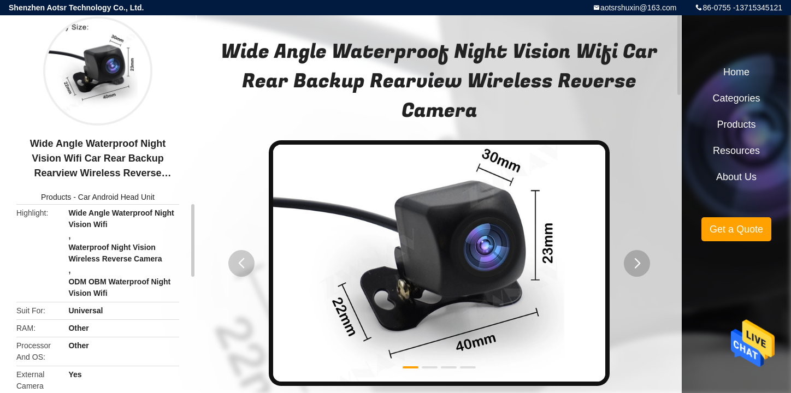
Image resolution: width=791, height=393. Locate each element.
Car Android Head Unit (116, 197)
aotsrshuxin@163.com (638, 7)
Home (736, 72)
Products (56, 197)
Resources (736, 150)
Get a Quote (736, 229)
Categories (736, 98)
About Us (736, 176)
